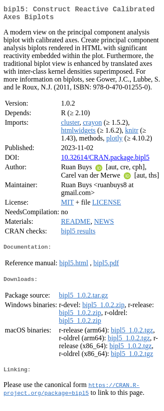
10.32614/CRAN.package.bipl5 (105, 160)
